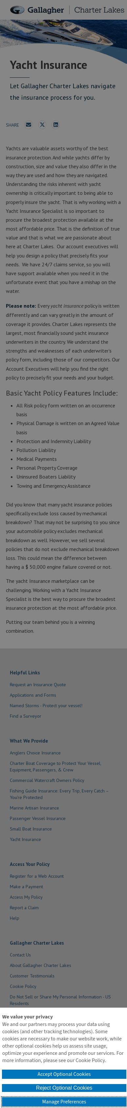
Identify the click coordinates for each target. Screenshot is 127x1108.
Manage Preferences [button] (64, 1101)
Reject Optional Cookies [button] (64, 1088)
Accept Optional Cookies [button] (64, 1074)
